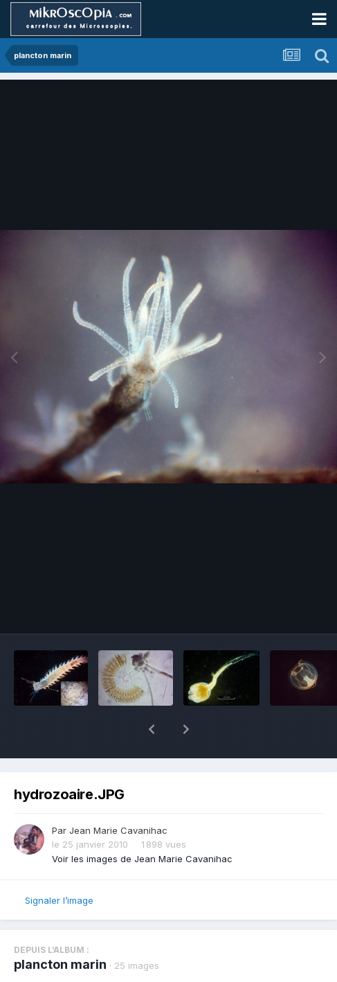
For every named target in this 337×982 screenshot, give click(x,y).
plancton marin (60, 964)
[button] (151, 729)
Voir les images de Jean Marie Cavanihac (142, 858)
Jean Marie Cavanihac (118, 830)
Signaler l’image (59, 900)
